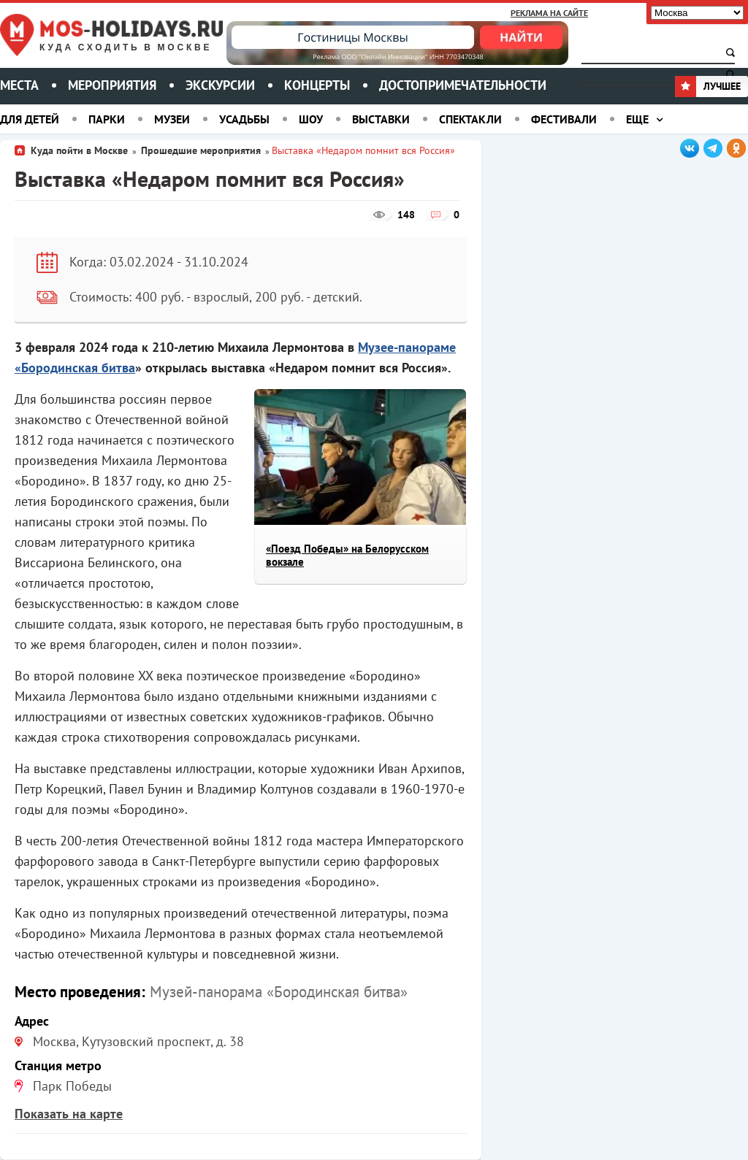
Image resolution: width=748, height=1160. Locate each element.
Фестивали (564, 119)
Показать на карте (69, 1113)
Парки (106, 119)
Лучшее (708, 86)
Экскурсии (220, 85)
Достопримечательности (462, 85)
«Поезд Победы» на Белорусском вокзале (347, 555)
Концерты (317, 85)
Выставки (381, 119)
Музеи (172, 119)
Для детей (29, 119)
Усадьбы (244, 119)
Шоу (311, 119)
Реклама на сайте (549, 12)
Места (19, 85)
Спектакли (470, 119)
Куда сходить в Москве (125, 47)
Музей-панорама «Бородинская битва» (279, 992)
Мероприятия (112, 85)
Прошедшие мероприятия (201, 150)
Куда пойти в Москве (79, 150)
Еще (637, 119)
